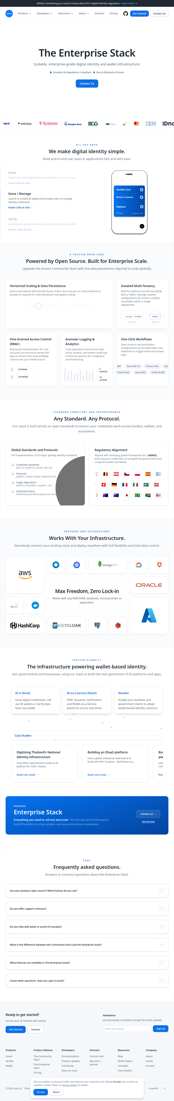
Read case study (28, 775)
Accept (41, 1092)
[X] (166, 1088)
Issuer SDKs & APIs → (20, 182)
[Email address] (127, 1028)
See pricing (148, 821)
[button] (45, 177)
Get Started (139, 13)
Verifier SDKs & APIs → (21, 229)
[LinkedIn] (155, 1088)
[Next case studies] (157, 735)
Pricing (114, 13)
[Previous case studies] (151, 735)
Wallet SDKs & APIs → (20, 208)
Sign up (160, 1028)
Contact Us (159, 13)
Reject (56, 1092)
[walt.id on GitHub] (126, 14)
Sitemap (28, 1088)
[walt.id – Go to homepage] (9, 13)
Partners (99, 13)
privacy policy (70, 1085)
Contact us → (148, 814)
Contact (35, 1029)
